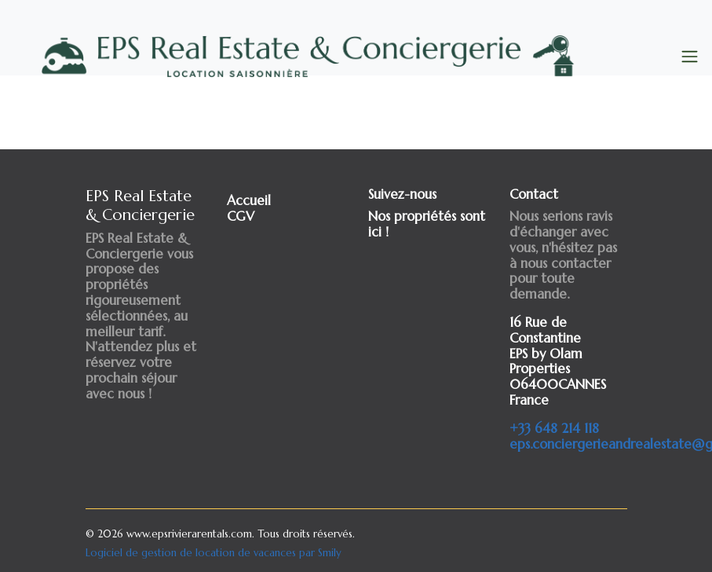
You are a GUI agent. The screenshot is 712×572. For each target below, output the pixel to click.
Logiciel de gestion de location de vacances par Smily (213, 552)
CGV (240, 216)
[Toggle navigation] (689, 57)
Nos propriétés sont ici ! (426, 224)
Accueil (249, 200)
